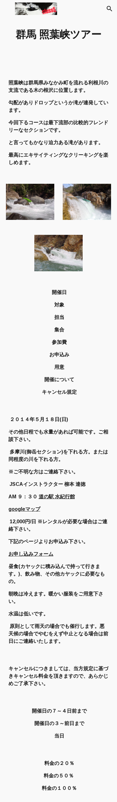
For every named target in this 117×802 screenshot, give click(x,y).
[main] (58, 34)
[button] (7, 8)
